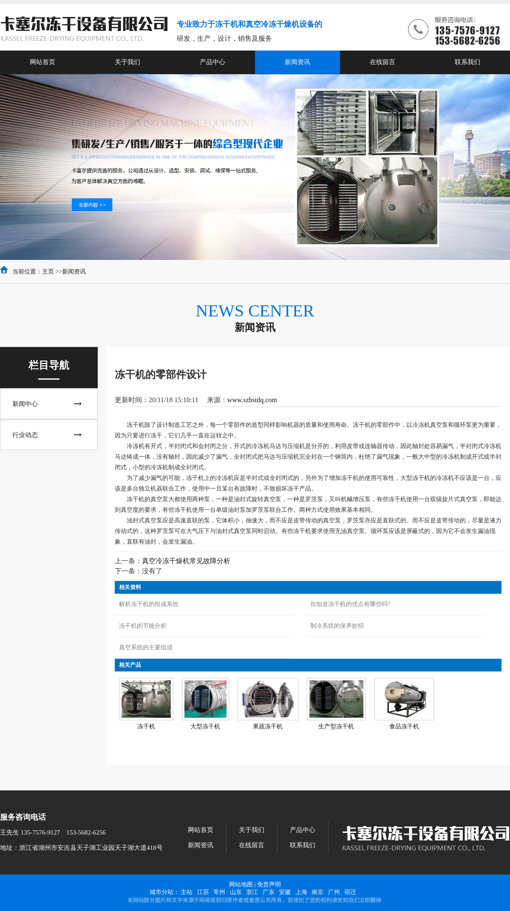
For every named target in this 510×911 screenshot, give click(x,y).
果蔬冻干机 (268, 726)
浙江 (252, 892)
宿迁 (350, 892)
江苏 (203, 892)
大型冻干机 (205, 726)
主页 (48, 271)
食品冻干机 (404, 726)
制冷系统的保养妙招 (337, 626)
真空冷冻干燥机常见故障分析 (186, 560)
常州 (219, 892)
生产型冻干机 (336, 726)
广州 (334, 892)
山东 (236, 892)
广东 (269, 892)
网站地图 (241, 884)
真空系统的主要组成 (146, 647)
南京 (317, 892)
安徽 (285, 892)
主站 (187, 892)
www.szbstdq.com (252, 399)
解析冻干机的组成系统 (148, 604)
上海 (301, 892)
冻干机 (146, 726)
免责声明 (269, 884)
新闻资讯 (74, 271)
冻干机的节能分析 (143, 626)
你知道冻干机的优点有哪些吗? (350, 604)
